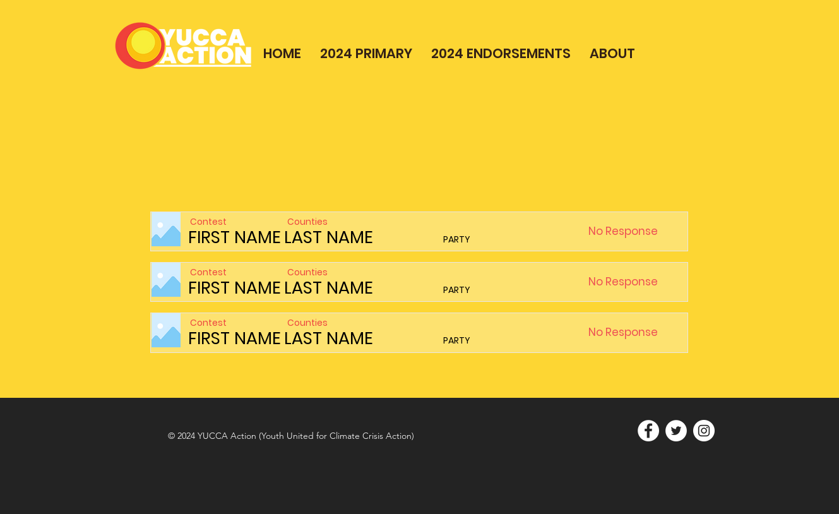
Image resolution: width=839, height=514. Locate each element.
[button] (654, 231)
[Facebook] (648, 430)
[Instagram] (704, 430)
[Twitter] (676, 430)
